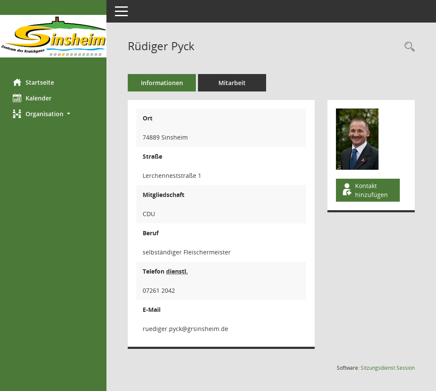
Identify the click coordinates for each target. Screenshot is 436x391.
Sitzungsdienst (388, 367)
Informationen (162, 83)
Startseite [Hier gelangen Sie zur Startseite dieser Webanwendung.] (33, 82)
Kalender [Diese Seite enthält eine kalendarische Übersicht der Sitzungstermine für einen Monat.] (32, 98)
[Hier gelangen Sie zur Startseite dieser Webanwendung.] (53, 36)
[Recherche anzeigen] (407, 47)
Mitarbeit (232, 83)
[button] (53, 114)
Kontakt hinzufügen (364, 190)
